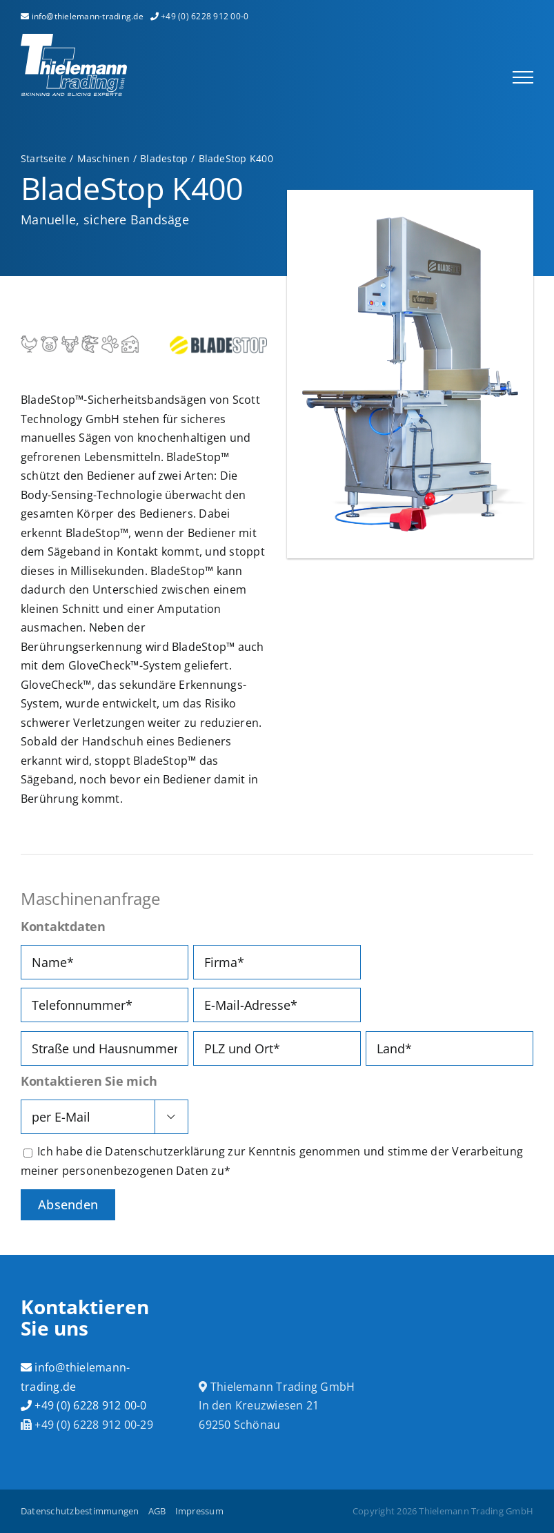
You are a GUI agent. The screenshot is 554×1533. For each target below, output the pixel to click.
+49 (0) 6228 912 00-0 (84, 1405)
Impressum (199, 1511)
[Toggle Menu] (523, 77)
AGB (157, 1511)
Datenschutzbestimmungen (80, 1511)
